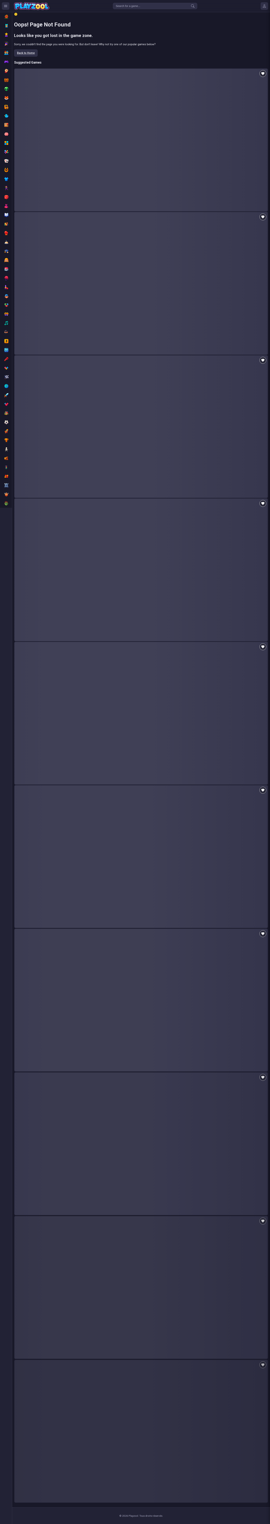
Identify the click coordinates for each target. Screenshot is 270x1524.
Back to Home (26, 53)
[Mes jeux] (264, 6)
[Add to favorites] (263, 73)
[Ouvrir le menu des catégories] (5, 6)
